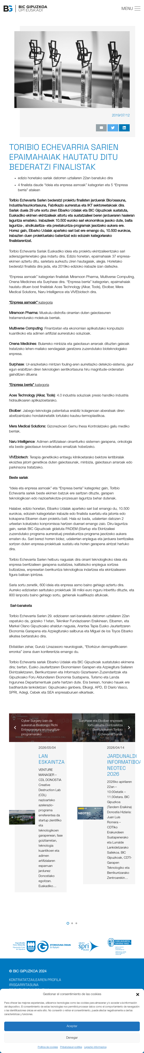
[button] (138, 994)
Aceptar (72, 1026)
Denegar (72, 1038)
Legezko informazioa (95, 1047)
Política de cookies (48, 1047)
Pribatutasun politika (71, 1047)
